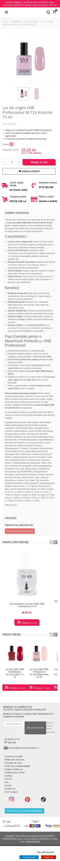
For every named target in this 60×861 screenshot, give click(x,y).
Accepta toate (29, 857)
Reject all (48, 857)
